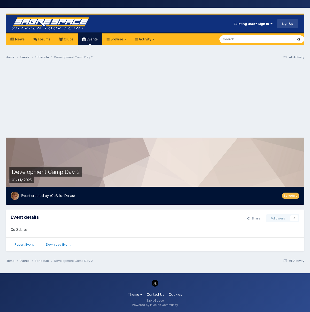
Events (91, 41)
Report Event (24, 244)
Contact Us (155, 294)
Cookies (175, 294)
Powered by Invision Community (155, 305)
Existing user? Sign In (253, 24)
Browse (117, 39)
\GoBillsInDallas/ (62, 196)
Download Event (58, 244)
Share (253, 218)
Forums (43, 39)
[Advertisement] (155, 101)
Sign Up (287, 23)
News (19, 39)
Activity (146, 39)
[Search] (244, 39)
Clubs (68, 39)
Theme (135, 294)
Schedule (290, 195)
